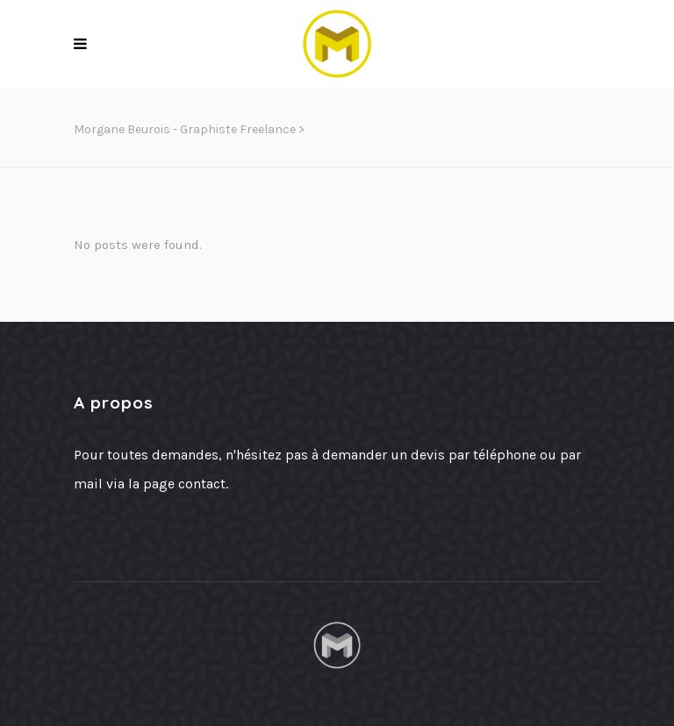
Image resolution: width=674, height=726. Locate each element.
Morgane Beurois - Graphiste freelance (185, 129)
